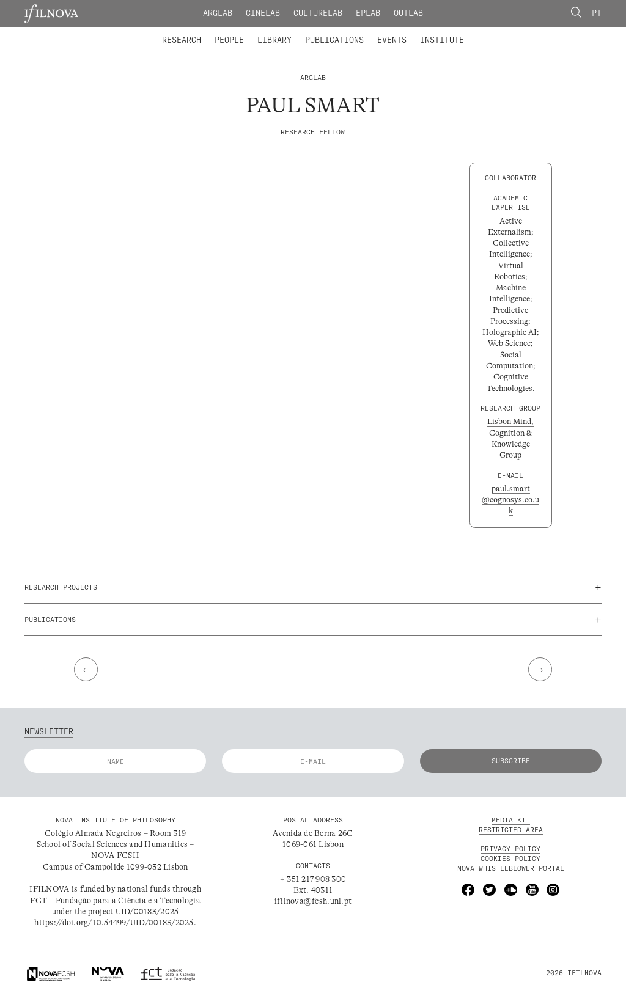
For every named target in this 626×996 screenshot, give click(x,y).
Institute (442, 40)
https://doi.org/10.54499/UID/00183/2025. (115, 923)
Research (181, 40)
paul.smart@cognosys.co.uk (510, 500)
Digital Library (340, 32)
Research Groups (330, 32)
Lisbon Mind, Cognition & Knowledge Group (510, 439)
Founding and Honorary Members (400, 32)
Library (274, 40)
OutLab (408, 13)
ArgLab (217, 13)
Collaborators (286, 32)
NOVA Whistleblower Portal (510, 869)
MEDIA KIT (511, 821)
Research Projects (240, 32)
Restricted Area (511, 831)
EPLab (368, 13)
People (229, 40)
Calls (485, 32)
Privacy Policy (510, 850)
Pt (597, 13)
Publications (334, 40)
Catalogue (271, 32)
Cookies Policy (510, 859)
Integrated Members (199, 32)
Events (392, 40)
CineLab (263, 13)
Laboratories (158, 32)
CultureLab (317, 13)
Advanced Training (419, 32)
